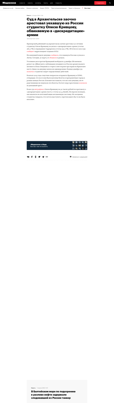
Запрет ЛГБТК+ (44, 8)
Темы (28, 391)
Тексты (45, 3)
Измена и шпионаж (32, 8)
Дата (51, 3)
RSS (51, 381)
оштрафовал (39, 89)
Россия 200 (52, 391)
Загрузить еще (57, 327)
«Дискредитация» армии (33, 38)
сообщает (30, 51)
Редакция (30, 381)
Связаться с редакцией (78, 157)
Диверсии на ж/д (8, 8)
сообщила (55, 55)
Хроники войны (19, 8)
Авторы (29, 387)
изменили (83, 83)
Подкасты (58, 3)
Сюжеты (30, 3)
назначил (30, 71)
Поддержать (100, 3)
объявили (53, 58)
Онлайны (38, 3)
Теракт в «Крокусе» (74, 8)
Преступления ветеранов (58, 8)
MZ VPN (51, 387)
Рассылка (52, 384)
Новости (22, 3)
